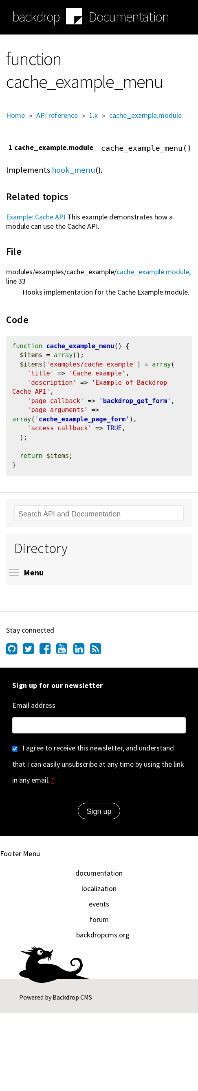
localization (99, 893)
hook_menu (73, 170)
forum (99, 923)
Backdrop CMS (72, 1002)
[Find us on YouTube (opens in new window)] (64, 655)
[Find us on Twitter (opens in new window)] (31, 655)
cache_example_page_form (82, 422)
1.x (93, 115)
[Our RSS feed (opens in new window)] (98, 655)
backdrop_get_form (135, 403)
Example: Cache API (36, 216)
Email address (33, 709)
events (99, 908)
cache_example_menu (80, 347)
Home (15, 115)
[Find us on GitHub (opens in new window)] (14, 655)
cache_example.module (145, 115)
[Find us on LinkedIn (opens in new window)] (81, 655)
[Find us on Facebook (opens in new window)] (48, 655)
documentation (99, 877)
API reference (57, 115)
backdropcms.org (103, 939)
